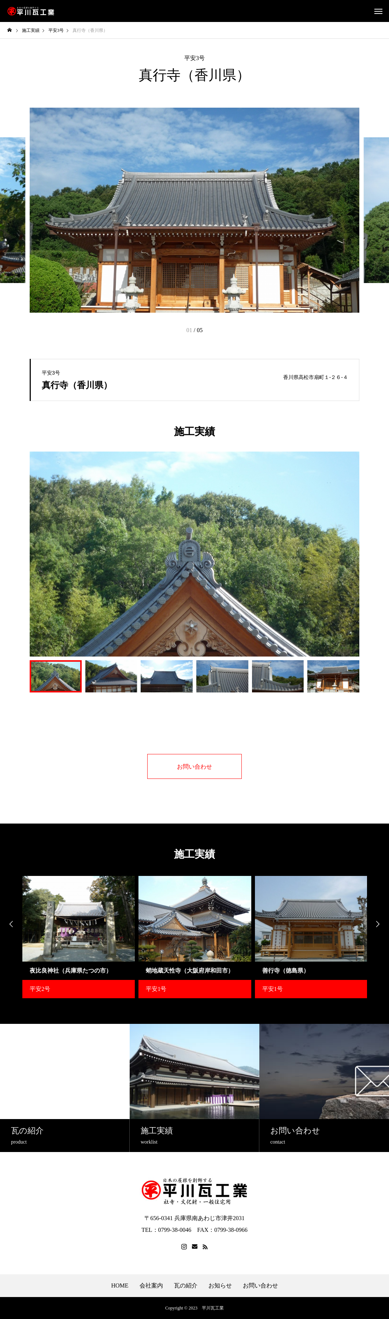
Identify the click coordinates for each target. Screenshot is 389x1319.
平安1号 (156, 989)
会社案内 (151, 1286)
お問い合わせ (260, 1286)
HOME (119, 1286)
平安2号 (40, 989)
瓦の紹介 (185, 1286)
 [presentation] (378, 924)
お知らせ (220, 1286)
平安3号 (194, 58)
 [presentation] (11, 924)
